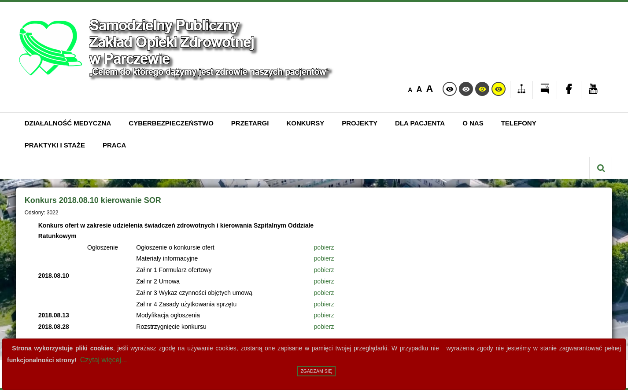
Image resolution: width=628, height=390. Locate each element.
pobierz (324, 247)
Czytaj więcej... (103, 360)
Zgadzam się (316, 371)
